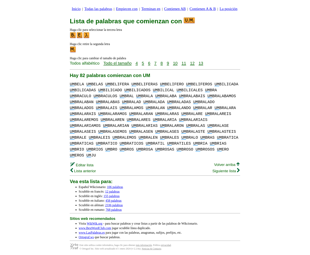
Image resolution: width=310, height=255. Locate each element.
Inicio (76, 9)
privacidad (166, 245)
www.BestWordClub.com (95, 228)
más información (144, 245)
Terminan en (150, 9)
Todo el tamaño (117, 63)
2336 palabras (114, 205)
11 (183, 63)
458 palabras (114, 200)
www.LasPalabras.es (92, 232)
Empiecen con (127, 9)
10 (175, 63)
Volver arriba (227, 165)
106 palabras (115, 187)
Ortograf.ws (86, 237)
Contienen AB (175, 9)
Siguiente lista (226, 171)
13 (200, 63)
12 (192, 63)
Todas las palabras (98, 9)
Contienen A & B (203, 9)
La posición (228, 9)
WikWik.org (94, 223)
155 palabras (112, 196)
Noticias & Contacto (151, 248)
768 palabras (114, 209)
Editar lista (82, 165)
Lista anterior (83, 171)
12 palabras (112, 191)
